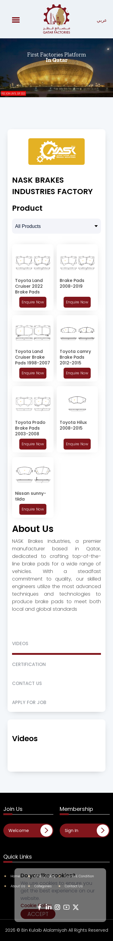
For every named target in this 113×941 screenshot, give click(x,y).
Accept (38, 914)
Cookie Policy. (36, 905)
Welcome (18, 830)
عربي (102, 20)
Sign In (71, 830)
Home (12, 876)
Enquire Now (33, 302)
